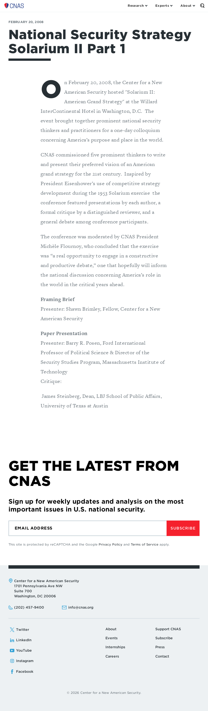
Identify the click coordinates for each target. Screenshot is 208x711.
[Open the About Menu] (187, 5)
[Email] (87, 528)
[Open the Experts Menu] (163, 5)
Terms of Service (144, 544)
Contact (162, 656)
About (110, 629)
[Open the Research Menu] (137, 5)
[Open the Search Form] (202, 5)
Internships (115, 647)
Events (111, 638)
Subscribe (183, 528)
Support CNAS (168, 629)
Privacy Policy (110, 544)
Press (160, 647)
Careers (112, 656)
